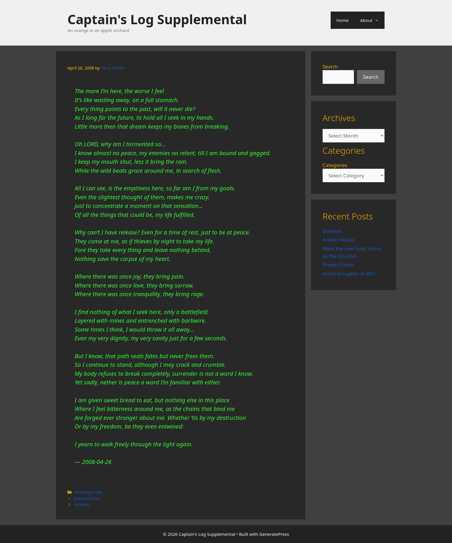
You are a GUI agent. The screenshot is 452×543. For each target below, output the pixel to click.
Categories (335, 165)
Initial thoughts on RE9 (349, 273)
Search (330, 66)
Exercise (332, 231)
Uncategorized (88, 492)
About (372, 20)
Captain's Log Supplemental (157, 19)
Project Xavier (338, 264)
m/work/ (82, 504)
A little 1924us (339, 239)
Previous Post (87, 498)
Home (342, 20)
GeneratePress (274, 534)
